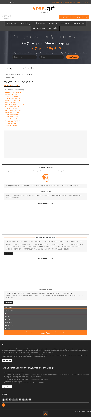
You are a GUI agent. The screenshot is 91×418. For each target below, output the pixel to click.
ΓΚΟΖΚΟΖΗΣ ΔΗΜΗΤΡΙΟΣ (13, 100)
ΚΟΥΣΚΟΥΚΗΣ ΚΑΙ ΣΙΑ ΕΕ (64, 248)
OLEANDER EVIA (10, 248)
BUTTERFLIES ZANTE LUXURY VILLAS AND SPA (36, 250)
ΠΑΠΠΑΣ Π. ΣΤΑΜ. (11, 119)
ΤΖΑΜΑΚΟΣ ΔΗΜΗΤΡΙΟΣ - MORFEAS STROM (30, 248)
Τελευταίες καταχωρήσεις (59, 196)
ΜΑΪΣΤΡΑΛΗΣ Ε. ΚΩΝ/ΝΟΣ (13, 111)
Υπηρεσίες (46, 196)
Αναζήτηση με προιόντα (59, 187)
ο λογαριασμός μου (57, 2)
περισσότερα (8, 255)
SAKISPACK (21, 294)
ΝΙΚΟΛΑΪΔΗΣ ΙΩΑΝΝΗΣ (12, 115)
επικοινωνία (80, 2)
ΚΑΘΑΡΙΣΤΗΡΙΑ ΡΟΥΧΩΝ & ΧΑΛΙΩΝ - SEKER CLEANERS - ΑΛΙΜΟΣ (63, 243)
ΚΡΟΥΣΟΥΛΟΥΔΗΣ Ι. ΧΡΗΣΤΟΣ (14, 105)
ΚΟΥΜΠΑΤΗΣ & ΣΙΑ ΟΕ (76, 296)
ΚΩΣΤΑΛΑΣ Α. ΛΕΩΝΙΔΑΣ (12, 107)
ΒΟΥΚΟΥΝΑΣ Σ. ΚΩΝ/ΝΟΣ (13, 96)
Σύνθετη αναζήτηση (27, 187)
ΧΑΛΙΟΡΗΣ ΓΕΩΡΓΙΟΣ (11, 123)
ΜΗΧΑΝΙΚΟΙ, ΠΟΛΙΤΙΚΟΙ (23, 76)
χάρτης (86, 2)
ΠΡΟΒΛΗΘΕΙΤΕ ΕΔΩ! (12, 86)
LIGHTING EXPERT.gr (12, 296)
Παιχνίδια (79, 24)
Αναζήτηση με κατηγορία (43, 187)
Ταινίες (53, 29)
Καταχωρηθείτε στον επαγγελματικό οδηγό (72, 17)
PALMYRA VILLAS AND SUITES (60, 250)
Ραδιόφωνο (39, 29)
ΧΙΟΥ (12, 78)
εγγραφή (66, 2)
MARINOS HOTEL (11, 294)
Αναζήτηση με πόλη (74, 187)
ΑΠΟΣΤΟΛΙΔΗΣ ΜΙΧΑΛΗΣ (13, 94)
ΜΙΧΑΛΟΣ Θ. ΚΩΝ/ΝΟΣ (12, 113)
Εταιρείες (12, 24)
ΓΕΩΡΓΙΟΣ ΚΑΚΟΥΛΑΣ (12, 98)
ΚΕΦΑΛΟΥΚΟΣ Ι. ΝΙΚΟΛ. (12, 104)
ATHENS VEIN (77, 248)
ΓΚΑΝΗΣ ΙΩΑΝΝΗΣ (66, 294)
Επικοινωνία (16, 199)
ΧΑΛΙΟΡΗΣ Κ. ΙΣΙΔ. (10, 125)
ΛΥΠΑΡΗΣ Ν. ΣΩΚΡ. (11, 109)
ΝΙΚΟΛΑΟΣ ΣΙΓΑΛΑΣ (11, 117)
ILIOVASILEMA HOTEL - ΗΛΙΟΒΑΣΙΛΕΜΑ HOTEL (54, 296)
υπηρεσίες (72, 2)
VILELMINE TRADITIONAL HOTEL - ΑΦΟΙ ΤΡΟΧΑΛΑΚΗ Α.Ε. (43, 294)
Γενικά (7, 196)
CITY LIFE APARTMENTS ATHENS (29, 296)
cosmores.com (19, 299)
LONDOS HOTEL (49, 248)
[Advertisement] (45, 145)
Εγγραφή (8, 199)
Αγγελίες (40, 24)
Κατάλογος (26, 24)
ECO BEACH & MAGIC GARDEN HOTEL (17, 243)
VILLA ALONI (9, 299)
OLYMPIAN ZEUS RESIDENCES (76, 245)
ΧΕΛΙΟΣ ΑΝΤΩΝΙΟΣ (11, 127)
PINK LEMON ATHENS (36, 243)
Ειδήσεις (65, 24)
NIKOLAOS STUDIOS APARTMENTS (16, 245)
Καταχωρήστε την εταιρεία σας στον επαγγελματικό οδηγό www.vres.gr (45, 334)
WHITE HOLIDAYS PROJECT (13, 250)
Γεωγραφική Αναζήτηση (12, 187)
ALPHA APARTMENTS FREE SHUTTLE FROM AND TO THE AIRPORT (47, 245)
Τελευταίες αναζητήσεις (75, 196)
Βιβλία (53, 24)
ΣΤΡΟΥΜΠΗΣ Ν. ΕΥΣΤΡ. (12, 121)
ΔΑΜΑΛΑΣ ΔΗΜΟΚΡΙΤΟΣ (12, 102)
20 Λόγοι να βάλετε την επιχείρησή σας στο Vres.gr (26, 196)
